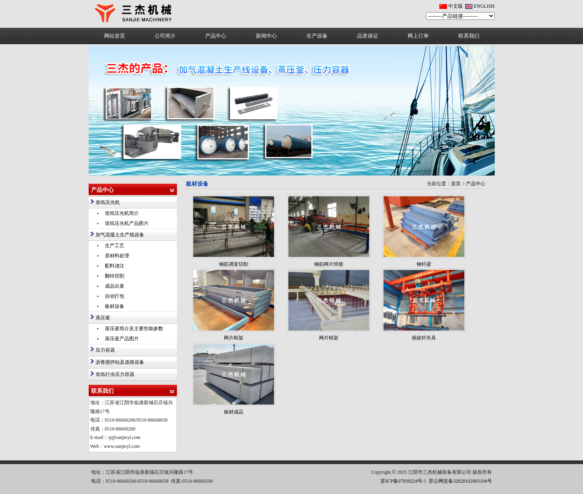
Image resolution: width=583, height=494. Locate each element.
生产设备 (317, 36)
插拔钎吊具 (424, 338)
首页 (456, 184)
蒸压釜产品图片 (122, 338)
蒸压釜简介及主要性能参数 (134, 328)
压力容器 (105, 350)
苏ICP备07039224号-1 (403, 481)
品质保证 (367, 36)
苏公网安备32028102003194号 (460, 481)
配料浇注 (114, 266)
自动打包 (114, 296)
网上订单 (418, 36)
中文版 (455, 6)
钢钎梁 (424, 264)
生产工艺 (114, 245)
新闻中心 (266, 36)
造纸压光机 (108, 202)
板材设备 (114, 306)
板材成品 (233, 412)
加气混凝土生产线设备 (120, 234)
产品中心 (215, 36)
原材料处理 (117, 256)
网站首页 (114, 36)
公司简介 (165, 36)
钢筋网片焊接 (328, 264)
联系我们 (468, 36)
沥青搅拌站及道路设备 (120, 362)
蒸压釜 (103, 317)
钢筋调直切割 (233, 264)
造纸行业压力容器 (115, 374)
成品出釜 (114, 286)
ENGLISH (484, 6)
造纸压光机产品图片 (127, 223)
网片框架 (233, 338)
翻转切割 (114, 276)
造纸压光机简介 (122, 213)
